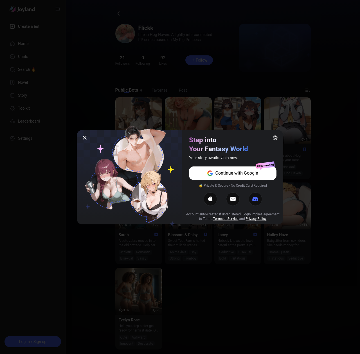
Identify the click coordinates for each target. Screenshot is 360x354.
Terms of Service (225, 219)
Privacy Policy (256, 219)
